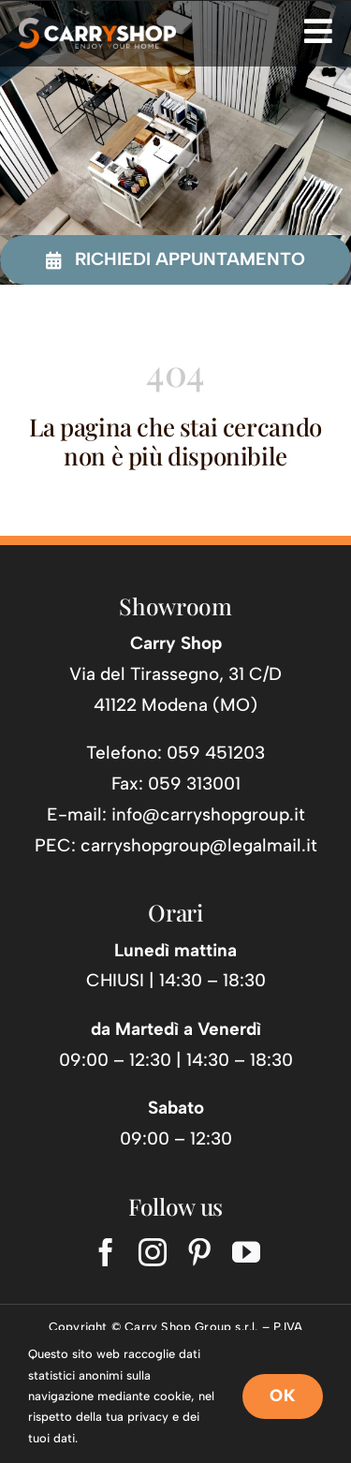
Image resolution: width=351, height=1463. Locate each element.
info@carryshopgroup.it (208, 814)
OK (283, 1395)
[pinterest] (199, 1252)
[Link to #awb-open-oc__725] (318, 31)
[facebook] (106, 1252)
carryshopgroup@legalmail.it (198, 845)
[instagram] (153, 1252)
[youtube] (246, 1252)
